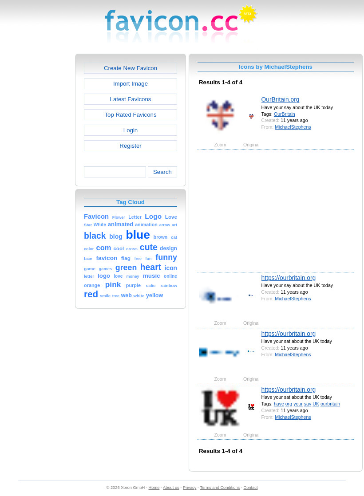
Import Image (130, 83)
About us (171, 487)
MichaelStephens (293, 127)
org (288, 403)
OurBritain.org (280, 99)
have (279, 403)
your (298, 403)
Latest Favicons (130, 99)
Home (154, 487)
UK (316, 403)
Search (162, 172)
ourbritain (330, 403)
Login (130, 130)
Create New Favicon (130, 68)
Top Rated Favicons (130, 114)
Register (130, 145)
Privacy (189, 487)
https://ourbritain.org (288, 277)
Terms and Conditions (220, 487)
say (308, 403)
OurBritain (284, 114)
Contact (251, 487)
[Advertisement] (36, 187)
